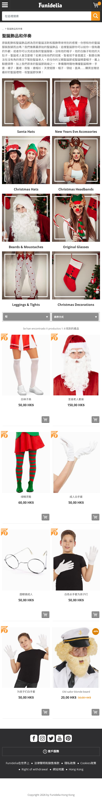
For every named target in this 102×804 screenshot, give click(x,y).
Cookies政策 (88, 763)
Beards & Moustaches (26, 247)
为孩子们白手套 (26, 691)
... (3, 28)
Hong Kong (76, 769)
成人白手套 (76, 497)
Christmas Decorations (76, 304)
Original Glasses (76, 247)
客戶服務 (51, 751)
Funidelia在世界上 (17, 763)
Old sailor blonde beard (76, 691)
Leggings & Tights (26, 304)
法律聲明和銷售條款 (46, 763)
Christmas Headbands (76, 189)
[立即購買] (45, 419)
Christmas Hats (26, 189)
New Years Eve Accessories (76, 131)
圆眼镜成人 (26, 594)
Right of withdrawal (35, 769)
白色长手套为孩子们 (76, 594)
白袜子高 (26, 399)
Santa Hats (26, 131)
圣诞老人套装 (76, 399)
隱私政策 (70, 763)
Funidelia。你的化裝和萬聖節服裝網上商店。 (50, 5)
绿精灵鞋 (26, 497)
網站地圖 (58, 769)
